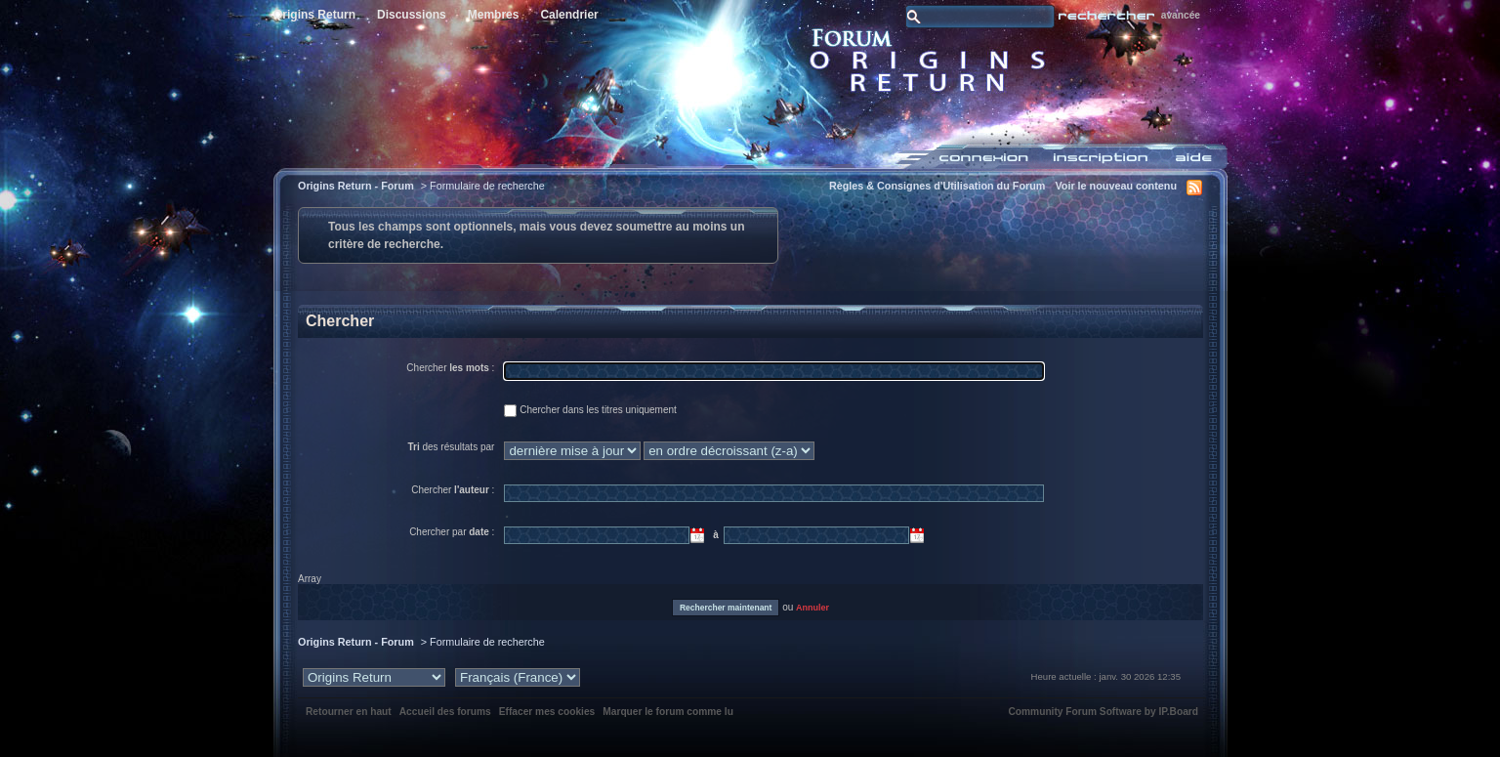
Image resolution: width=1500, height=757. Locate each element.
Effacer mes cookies (547, 711)
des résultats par (450, 447)
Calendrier (569, 14)
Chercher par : (451, 531)
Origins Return (314, 14)
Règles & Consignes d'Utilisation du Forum (937, 185)
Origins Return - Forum (356, 185)
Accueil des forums (445, 711)
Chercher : (450, 367)
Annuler (812, 607)
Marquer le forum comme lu (668, 711)
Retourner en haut (349, 711)
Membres (494, 14)
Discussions (411, 14)
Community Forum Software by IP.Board (1103, 711)
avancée (1180, 15)
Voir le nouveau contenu (1116, 185)
